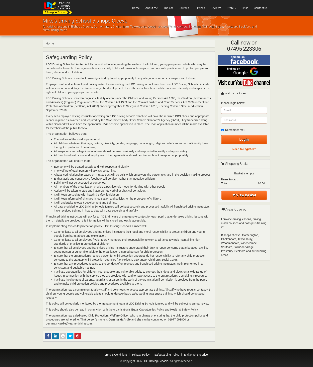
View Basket (244, 195)
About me (151, 8)
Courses (185, 8)
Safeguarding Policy (166, 354)
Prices (201, 8)
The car (168, 8)
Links (245, 8)
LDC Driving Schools (155, 361)
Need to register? (244, 149)
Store (231, 8)
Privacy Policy (141, 354)
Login (244, 139)
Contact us (260, 8)
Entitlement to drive (196, 354)
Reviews (216, 8)
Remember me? (233, 130)
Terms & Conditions (115, 354)
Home (136, 8)
